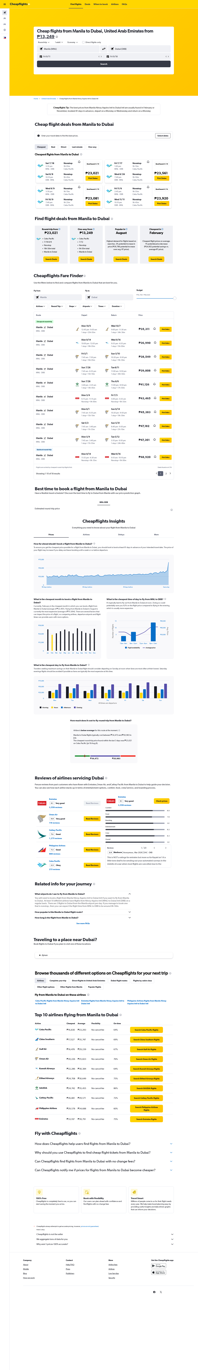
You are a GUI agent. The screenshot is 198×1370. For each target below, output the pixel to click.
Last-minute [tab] (77, 147)
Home (36, 99)
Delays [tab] (121, 534)
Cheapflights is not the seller (105, 1234)
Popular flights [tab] (94, 987)
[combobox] (44, 42)
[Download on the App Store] (158, 1272)
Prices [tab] (51, 534)
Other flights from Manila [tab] (71, 987)
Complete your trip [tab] (58, 981)
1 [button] (160, 473)
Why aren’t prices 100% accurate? (105, 1244)
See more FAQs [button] (83, 923)
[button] (5, 4)
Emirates (53, 799)
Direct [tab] (63, 147)
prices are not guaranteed (89, 1226)
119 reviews (54, 823)
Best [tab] (53, 147)
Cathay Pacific (55, 830)
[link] (51, 259)
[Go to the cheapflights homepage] (20, 4)
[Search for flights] (4, 12)
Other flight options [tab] (45, 987)
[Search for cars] (4, 24)
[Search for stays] (4, 18)
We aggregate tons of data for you (105, 1239)
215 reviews (54, 869)
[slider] (174, 298)
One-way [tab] (92, 147)
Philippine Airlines (57, 846)
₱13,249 (46, 36)
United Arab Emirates (48, 99)
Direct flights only (93, 42)
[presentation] (57, 37)
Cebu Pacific (54, 861)
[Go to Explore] (4, 30)
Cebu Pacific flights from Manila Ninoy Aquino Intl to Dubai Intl (57, 1002)
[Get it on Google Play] (158, 1265)
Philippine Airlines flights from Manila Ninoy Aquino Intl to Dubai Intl (146, 1002)
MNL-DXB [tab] (104, 502)
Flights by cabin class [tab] (142, 981)
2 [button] (166, 473)
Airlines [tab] (86, 534)
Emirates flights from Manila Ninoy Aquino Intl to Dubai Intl (102, 1002)
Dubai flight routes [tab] (119, 981)
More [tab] (156, 534)
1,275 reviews (55, 838)
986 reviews (54, 854)
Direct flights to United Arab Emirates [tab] (88, 981)
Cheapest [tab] (41, 147)
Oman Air (53, 814)
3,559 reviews (55, 807)
